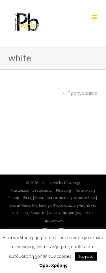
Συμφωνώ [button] (86, 256)
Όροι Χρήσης (53, 265)
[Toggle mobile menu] (95, 17)
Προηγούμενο (82, 93)
